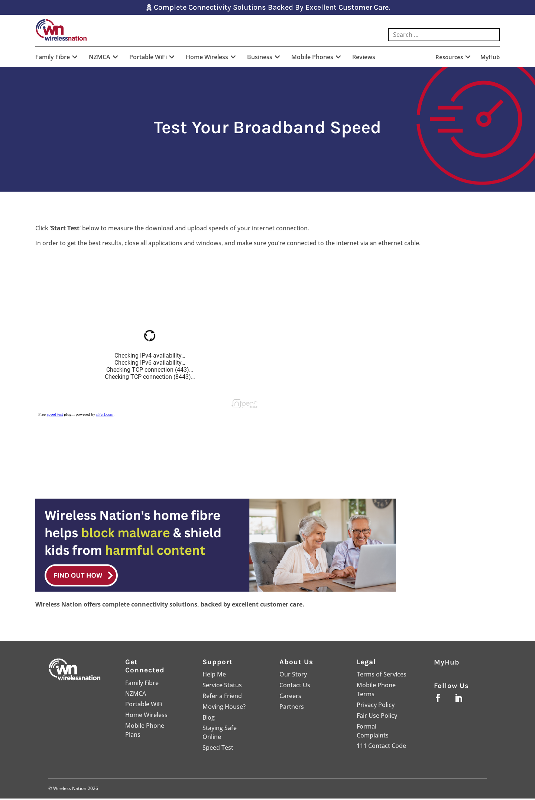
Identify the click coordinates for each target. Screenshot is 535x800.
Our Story (293, 676)
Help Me (214, 676)
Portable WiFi (148, 59)
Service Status (222, 686)
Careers (290, 697)
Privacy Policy (376, 706)
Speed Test (217, 749)
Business (259, 59)
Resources (449, 59)
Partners (291, 708)
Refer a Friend (222, 697)
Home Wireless (207, 59)
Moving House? (224, 708)
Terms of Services (381, 676)
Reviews (363, 59)
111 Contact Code (381, 747)
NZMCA (99, 59)
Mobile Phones (312, 59)
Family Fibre (52, 59)
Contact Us (294, 686)
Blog (208, 719)
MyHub (490, 59)
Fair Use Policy (377, 717)
